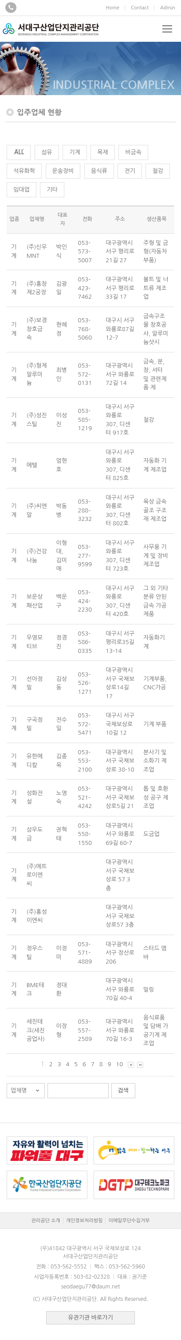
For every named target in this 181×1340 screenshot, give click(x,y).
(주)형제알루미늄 (37, 374)
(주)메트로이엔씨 (37, 875)
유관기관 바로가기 (90, 1317)
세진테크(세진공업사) (36, 1030)
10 (119, 1064)
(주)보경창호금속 (37, 328)
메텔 (32, 465)
